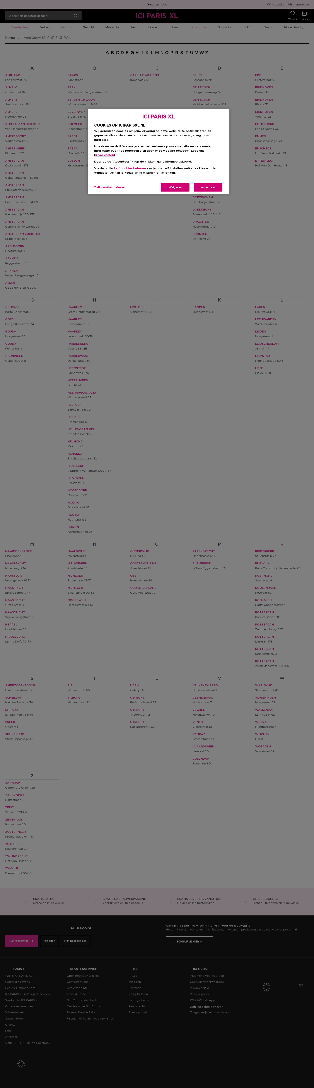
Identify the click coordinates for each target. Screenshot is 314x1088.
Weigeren (175, 187)
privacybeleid (104, 155)
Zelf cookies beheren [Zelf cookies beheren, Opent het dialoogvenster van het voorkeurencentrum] (110, 187)
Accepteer (208, 187)
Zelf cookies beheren (130, 168)
